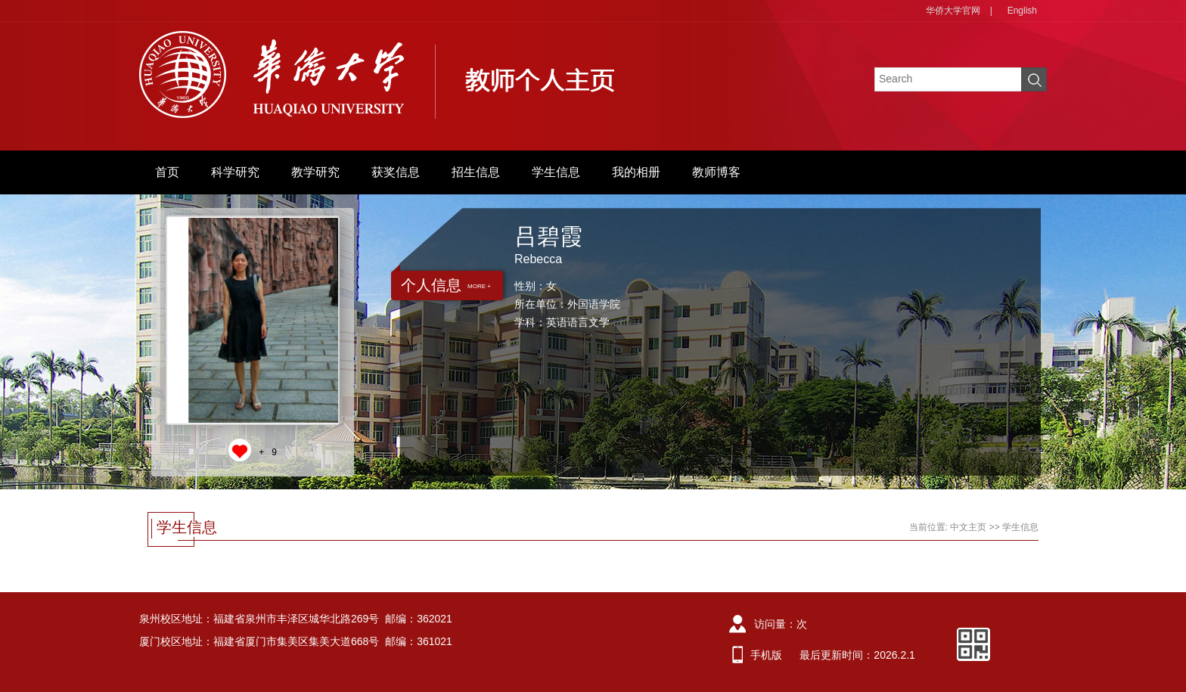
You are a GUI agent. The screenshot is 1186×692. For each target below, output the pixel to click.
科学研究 (235, 172)
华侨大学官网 (953, 10)
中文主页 (968, 527)
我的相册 (636, 172)
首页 (167, 172)
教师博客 (716, 172)
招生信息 (476, 172)
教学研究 (315, 172)
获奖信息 (395, 172)
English (1022, 10)
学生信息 (556, 172)
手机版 (766, 655)
